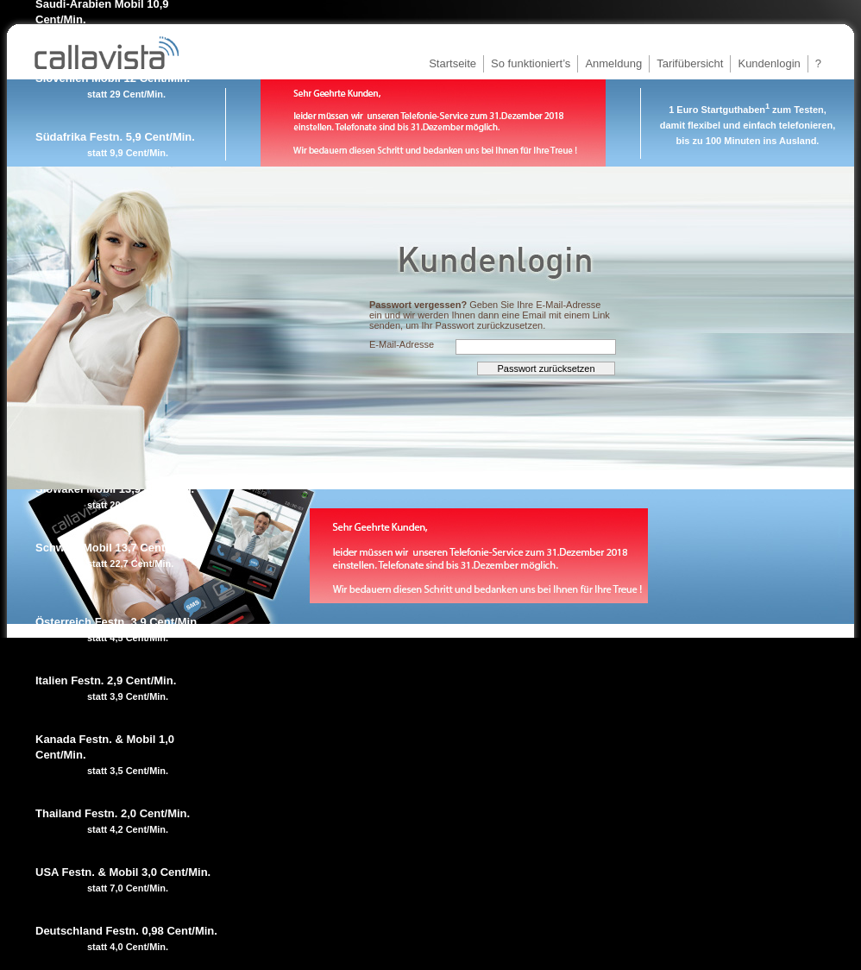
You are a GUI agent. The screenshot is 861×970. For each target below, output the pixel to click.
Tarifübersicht (690, 63)
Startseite (452, 63)
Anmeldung (613, 63)
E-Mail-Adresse (401, 344)
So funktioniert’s (530, 63)
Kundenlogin (769, 63)
